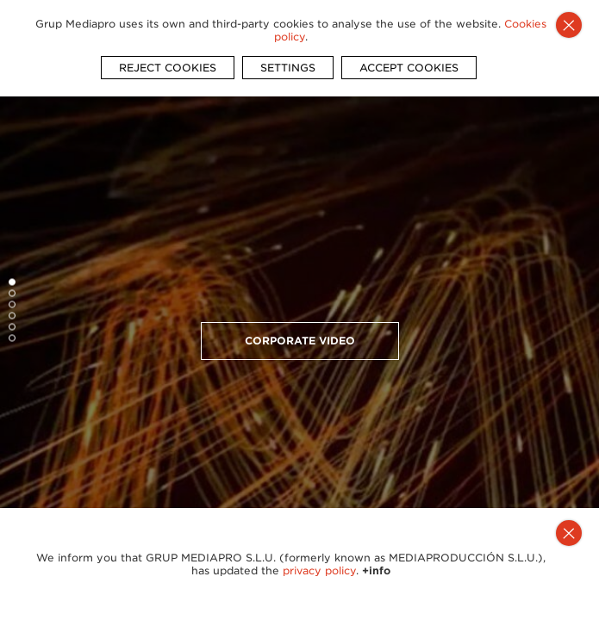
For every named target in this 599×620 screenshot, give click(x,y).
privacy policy (319, 570)
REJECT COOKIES (167, 67)
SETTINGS (287, 67)
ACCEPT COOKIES (409, 67)
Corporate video (300, 340)
